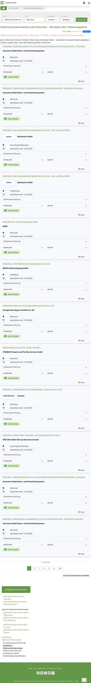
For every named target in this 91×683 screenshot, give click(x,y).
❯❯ (60, 568)
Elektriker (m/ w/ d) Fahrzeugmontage (20, 221)
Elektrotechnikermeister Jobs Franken (15, 625)
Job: (4, 16)
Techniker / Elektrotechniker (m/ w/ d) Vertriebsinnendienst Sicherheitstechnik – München (44, 46)
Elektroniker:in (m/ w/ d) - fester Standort (21, 347)
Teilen (82, 81)
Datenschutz (51, 668)
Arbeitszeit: (51, 16)
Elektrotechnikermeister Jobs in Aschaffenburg (16, 618)
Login (30, 668)
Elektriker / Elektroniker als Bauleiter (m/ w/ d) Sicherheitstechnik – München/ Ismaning (43, 88)
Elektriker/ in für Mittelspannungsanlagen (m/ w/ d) (26, 263)
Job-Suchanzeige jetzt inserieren (76, 575)
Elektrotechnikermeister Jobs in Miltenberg (16, 613)
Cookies (59, 668)
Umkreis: (64, 16)
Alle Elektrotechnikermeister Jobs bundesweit (15, 602)
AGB (34, 668)
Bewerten (86, 31)
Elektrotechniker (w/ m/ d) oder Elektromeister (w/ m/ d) (28, 305)
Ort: (26, 16)
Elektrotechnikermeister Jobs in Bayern (16, 631)
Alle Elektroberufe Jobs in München (14, 597)
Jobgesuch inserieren (16, 589)
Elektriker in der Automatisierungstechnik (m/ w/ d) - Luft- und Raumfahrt (36, 130)
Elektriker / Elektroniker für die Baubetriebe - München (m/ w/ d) (32, 389)
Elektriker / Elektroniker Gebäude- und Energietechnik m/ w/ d (31, 435)
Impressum (42, 668)
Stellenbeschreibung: (45, 66)
